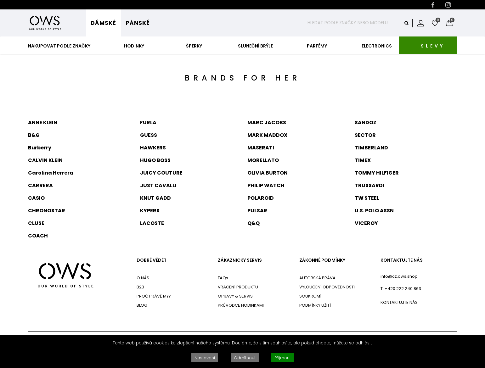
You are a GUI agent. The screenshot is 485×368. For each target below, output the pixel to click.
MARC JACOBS (266, 122)
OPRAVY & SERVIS (235, 296)
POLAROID (260, 198)
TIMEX (363, 160)
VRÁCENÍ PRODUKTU (238, 287)
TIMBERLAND (371, 147)
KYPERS (150, 210)
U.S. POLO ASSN (374, 210)
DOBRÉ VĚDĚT (151, 260)
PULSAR (257, 210)
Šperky (194, 46)
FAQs (223, 278)
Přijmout (282, 358)
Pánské (138, 23)
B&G (34, 135)
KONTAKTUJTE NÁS (402, 260)
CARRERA (40, 185)
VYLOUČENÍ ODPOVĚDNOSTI (327, 287)
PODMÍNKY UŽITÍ (315, 305)
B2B (140, 287)
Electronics (377, 46)
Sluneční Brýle (255, 46)
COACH (38, 235)
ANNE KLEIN (42, 122)
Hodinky (134, 46)
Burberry (39, 147)
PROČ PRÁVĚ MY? (154, 296)
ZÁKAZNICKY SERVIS (240, 260)
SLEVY (433, 46)
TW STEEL (367, 198)
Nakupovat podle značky (59, 46)
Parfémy (317, 46)
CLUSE (36, 223)
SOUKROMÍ (310, 296)
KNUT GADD (155, 198)
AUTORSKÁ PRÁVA (317, 278)
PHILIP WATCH (266, 185)
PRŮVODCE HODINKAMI (241, 305)
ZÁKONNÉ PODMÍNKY (322, 260)
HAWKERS (153, 147)
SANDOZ (365, 122)
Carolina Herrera (50, 172)
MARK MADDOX (267, 135)
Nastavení (205, 358)
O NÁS (143, 278)
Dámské (103, 23)
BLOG (142, 305)
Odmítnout (245, 358)
